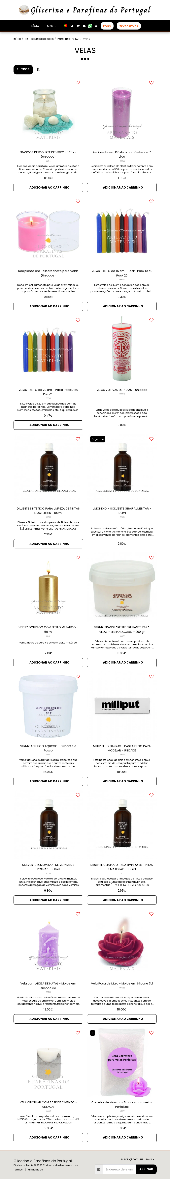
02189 (122, 1105)
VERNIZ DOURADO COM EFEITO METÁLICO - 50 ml (48, 626)
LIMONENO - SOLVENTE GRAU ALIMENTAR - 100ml (121, 508)
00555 (122, 983)
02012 (122, 869)
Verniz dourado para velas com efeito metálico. (48, 639)
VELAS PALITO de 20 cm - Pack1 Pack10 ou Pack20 (48, 390)
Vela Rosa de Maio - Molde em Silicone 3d (122, 979)
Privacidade (35, 1163)
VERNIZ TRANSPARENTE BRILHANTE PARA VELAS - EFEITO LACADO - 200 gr (122, 626)
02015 (122, 515)
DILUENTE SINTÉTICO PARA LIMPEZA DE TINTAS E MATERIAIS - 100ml (48, 508)
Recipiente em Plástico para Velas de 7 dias (122, 154)
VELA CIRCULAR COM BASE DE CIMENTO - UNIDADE (48, 1099)
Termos (18, 1163)
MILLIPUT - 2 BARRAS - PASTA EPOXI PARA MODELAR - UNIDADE (122, 744)
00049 (122, 279)
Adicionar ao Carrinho (49, 187)
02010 (122, 633)
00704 (48, 633)
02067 (122, 751)
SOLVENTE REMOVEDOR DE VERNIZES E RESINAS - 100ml (48, 862)
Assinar (146, 1163)
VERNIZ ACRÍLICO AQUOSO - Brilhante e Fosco (48, 744)
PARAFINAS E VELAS (68, 39)
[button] (72, 25)
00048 (48, 397)
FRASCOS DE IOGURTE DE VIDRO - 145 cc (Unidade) (48, 154)
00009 (122, 392)
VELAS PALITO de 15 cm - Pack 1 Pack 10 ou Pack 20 (121, 272)
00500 (49, 987)
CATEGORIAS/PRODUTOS (39, 39)
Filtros (23, 69)
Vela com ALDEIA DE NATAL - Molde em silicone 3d (48, 981)
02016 (48, 869)
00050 (122, 161)
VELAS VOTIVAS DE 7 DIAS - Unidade (121, 388)
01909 (48, 279)
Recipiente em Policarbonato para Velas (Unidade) (48, 272)
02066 (48, 1105)
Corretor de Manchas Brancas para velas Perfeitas (121, 1099)
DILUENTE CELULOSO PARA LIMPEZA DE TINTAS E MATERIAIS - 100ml (121, 862)
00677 (48, 161)
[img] (122, 112)
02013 (48, 515)
